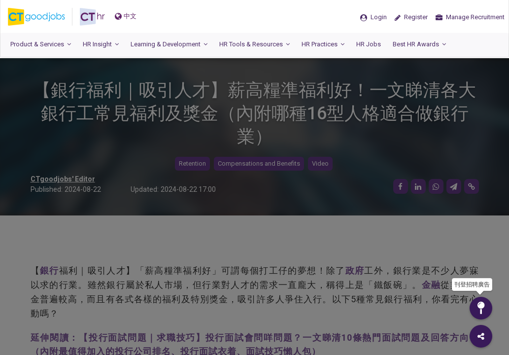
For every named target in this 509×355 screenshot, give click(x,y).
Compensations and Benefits (259, 163)
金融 (431, 285)
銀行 (49, 270)
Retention (192, 163)
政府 (355, 270)
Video (320, 163)
